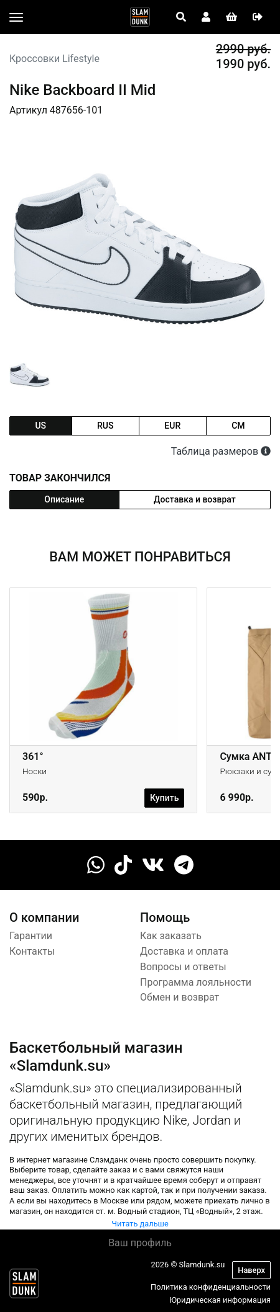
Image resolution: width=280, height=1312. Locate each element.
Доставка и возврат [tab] (195, 499)
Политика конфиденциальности (211, 1287)
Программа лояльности (195, 982)
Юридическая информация (220, 1300)
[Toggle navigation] (16, 17)
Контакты (32, 951)
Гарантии (30, 936)
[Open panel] (181, 17)
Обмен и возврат (179, 997)
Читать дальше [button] (140, 1223)
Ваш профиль (140, 1243)
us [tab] (40, 426)
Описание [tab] (64, 499)
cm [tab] (238, 426)
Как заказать (171, 936)
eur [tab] (172, 426)
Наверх (251, 1270)
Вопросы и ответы (183, 967)
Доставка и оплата (184, 951)
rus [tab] (105, 426)
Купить (164, 798)
